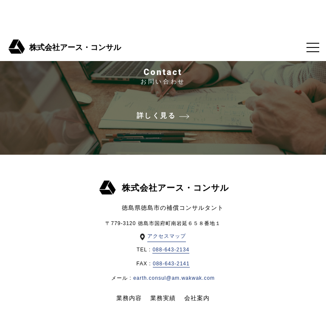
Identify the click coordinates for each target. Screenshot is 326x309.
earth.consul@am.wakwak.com (174, 278)
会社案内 (197, 298)
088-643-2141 (171, 264)
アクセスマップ (166, 236)
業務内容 (129, 298)
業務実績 (163, 298)
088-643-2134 (170, 250)
